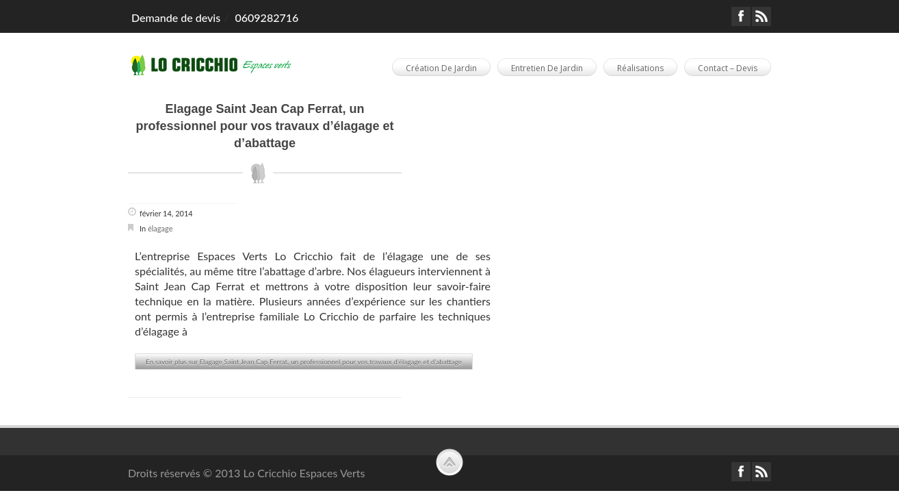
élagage (160, 228)
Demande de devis (175, 17)
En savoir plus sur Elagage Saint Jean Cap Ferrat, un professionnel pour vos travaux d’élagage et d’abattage (304, 361)
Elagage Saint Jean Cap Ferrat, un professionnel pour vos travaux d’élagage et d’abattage (264, 126)
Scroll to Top (449, 462)
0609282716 (266, 17)
